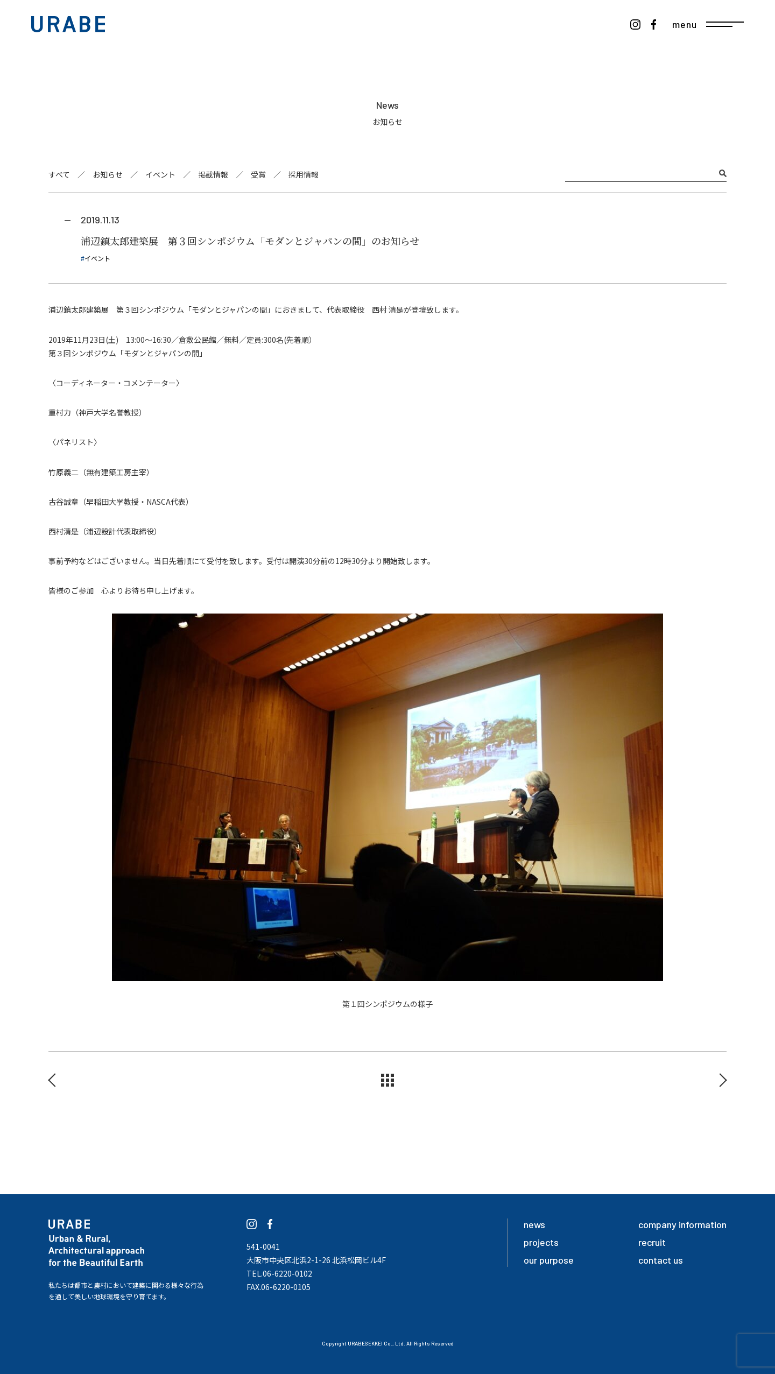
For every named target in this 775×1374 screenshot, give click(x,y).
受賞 (258, 174)
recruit (652, 1242)
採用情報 (303, 174)
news (534, 1224)
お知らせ (108, 174)
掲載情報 (213, 174)
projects (541, 1242)
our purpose (549, 1260)
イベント (160, 174)
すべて (59, 174)
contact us (660, 1260)
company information (682, 1224)
